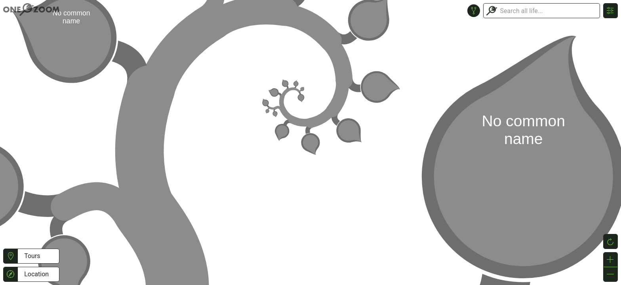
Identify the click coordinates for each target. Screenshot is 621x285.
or (310, 142)
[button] (10, 256)
